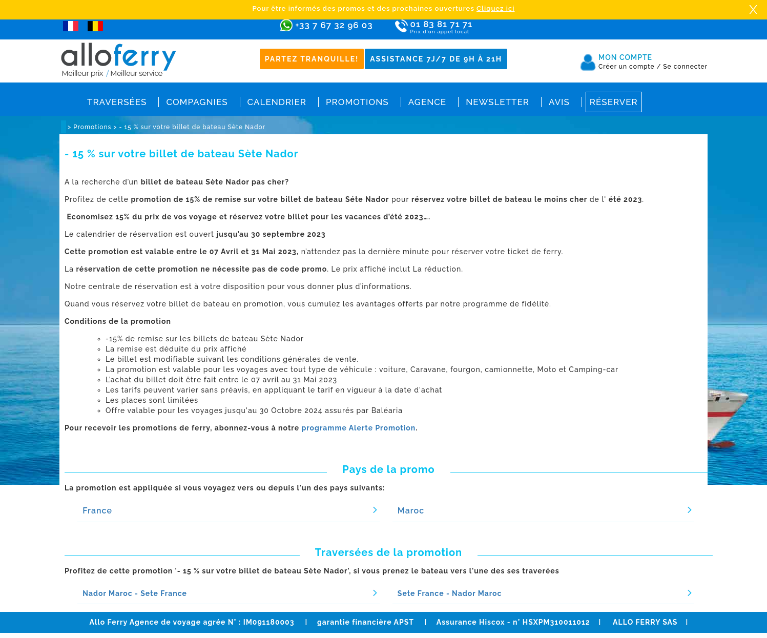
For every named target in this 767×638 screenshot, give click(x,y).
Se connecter (685, 66)
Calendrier (276, 102)
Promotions (357, 102)
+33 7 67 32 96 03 (333, 25)
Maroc (411, 511)
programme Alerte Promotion (358, 428)
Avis (559, 102)
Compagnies (196, 102)
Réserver (614, 102)
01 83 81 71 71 (471, 27)
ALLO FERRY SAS (645, 622)
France (97, 511)
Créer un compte (629, 66)
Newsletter (497, 102)
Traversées (117, 102)
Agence (427, 102)
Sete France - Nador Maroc (450, 593)
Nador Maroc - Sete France (134, 593)
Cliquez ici (495, 8)
